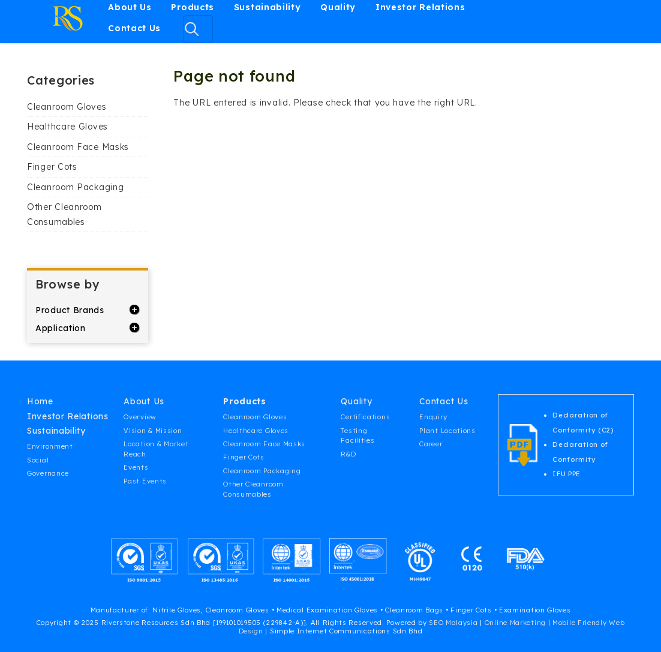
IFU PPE (566, 474)
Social (38, 460)
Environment (50, 446)
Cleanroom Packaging (75, 187)
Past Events (145, 481)
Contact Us (134, 28)
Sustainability (267, 7)
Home (40, 401)
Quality (338, 7)
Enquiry (433, 417)
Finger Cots (52, 166)
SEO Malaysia (453, 622)
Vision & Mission (153, 430)
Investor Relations (420, 7)
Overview (140, 417)
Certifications (365, 417)
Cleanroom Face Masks (78, 147)
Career (430, 444)
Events (136, 467)
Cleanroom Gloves (66, 106)
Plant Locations (447, 430)
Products (192, 7)
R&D (348, 454)
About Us (130, 7)
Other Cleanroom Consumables (64, 214)
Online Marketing (515, 622)
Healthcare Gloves (67, 126)
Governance (48, 473)
